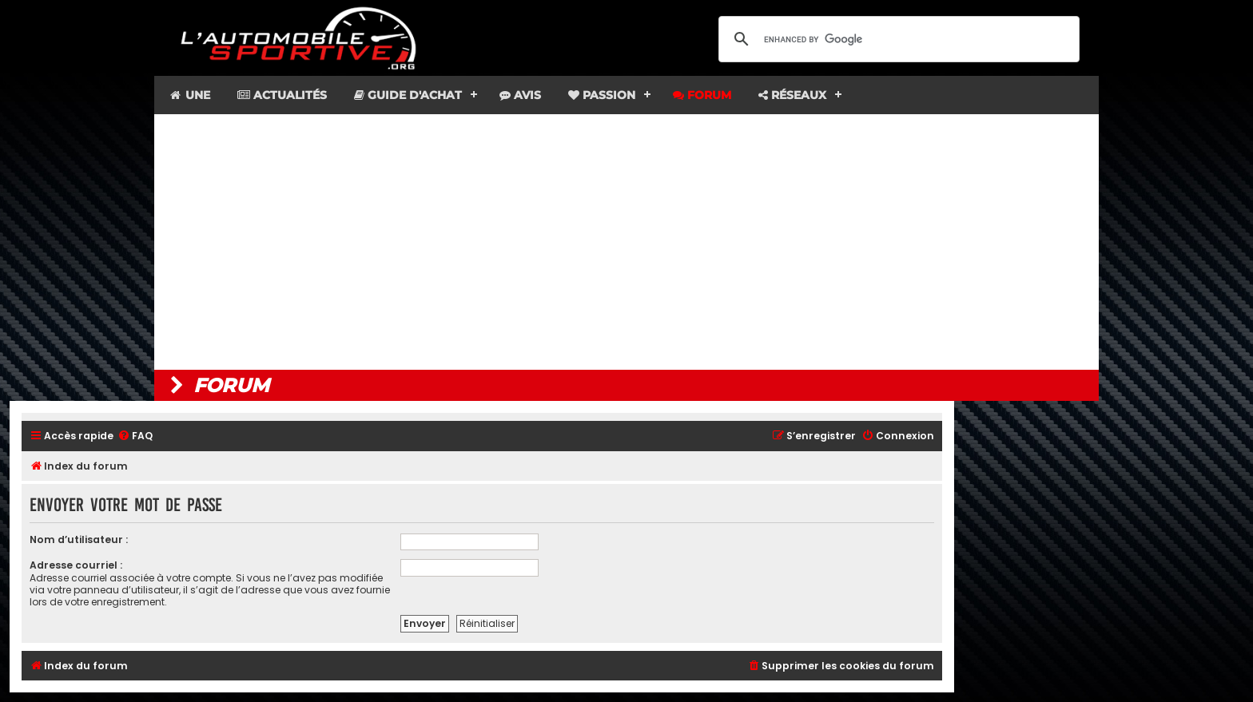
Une (189, 95)
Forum (702, 95)
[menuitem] (135, 436)
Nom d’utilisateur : (79, 539)
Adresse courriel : (76, 565)
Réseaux (792, 95)
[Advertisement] (626, 242)
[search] (896, 39)
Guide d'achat (408, 95)
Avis (520, 95)
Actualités (282, 95)
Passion (601, 95)
